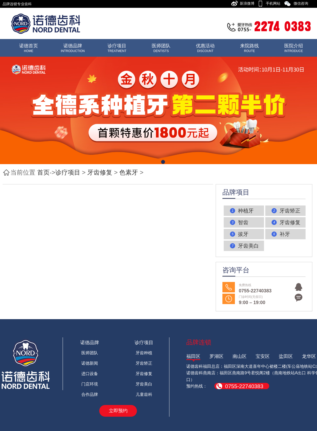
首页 (43, 172)
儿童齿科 (144, 394)
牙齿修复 (99, 172)
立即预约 (118, 410)
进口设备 (89, 373)
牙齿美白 (144, 384)
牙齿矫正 (144, 363)
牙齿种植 (144, 353)
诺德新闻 (89, 363)
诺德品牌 (89, 342)
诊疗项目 (67, 172)
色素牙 (128, 172)
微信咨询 (302, 3)
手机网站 (274, 3)
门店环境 (89, 384)
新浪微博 (248, 3)
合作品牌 (89, 394)
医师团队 (89, 353)
